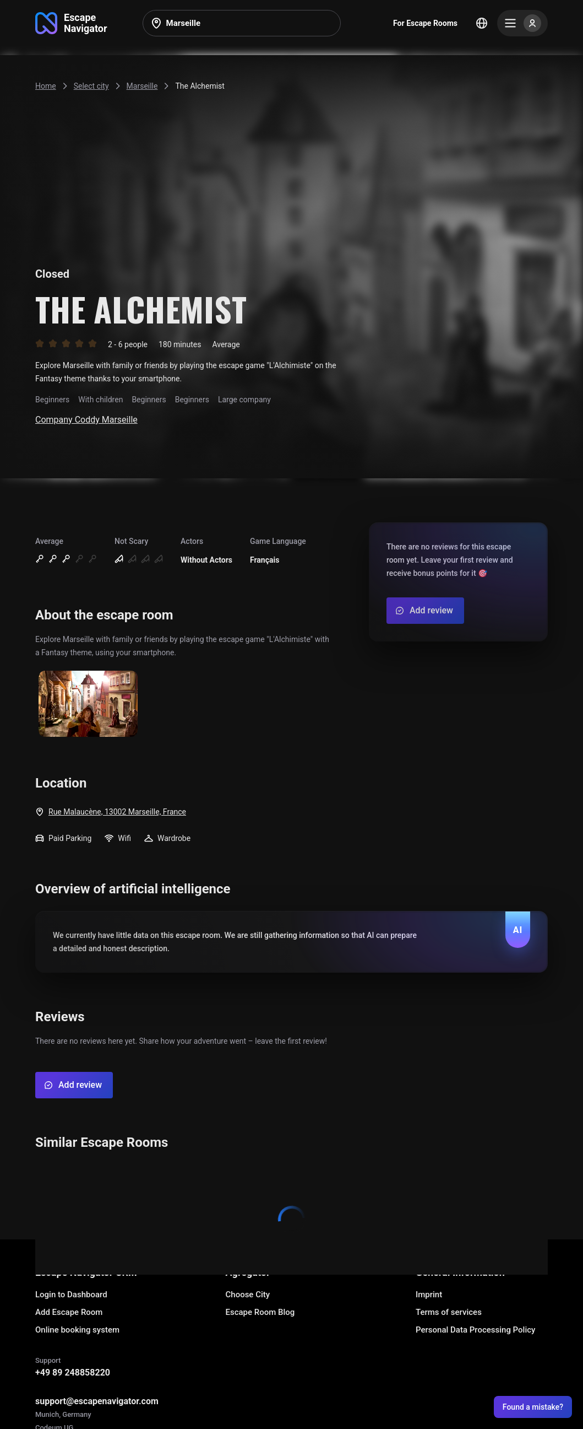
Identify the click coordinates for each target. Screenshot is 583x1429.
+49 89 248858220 (72, 1372)
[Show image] (88, 704)
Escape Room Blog (260, 1312)
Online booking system (77, 1330)
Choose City (248, 1294)
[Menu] (522, 23)
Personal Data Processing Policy (475, 1330)
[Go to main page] (71, 23)
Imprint (429, 1294)
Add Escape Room (68, 1312)
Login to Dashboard (71, 1294)
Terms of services (449, 1312)
